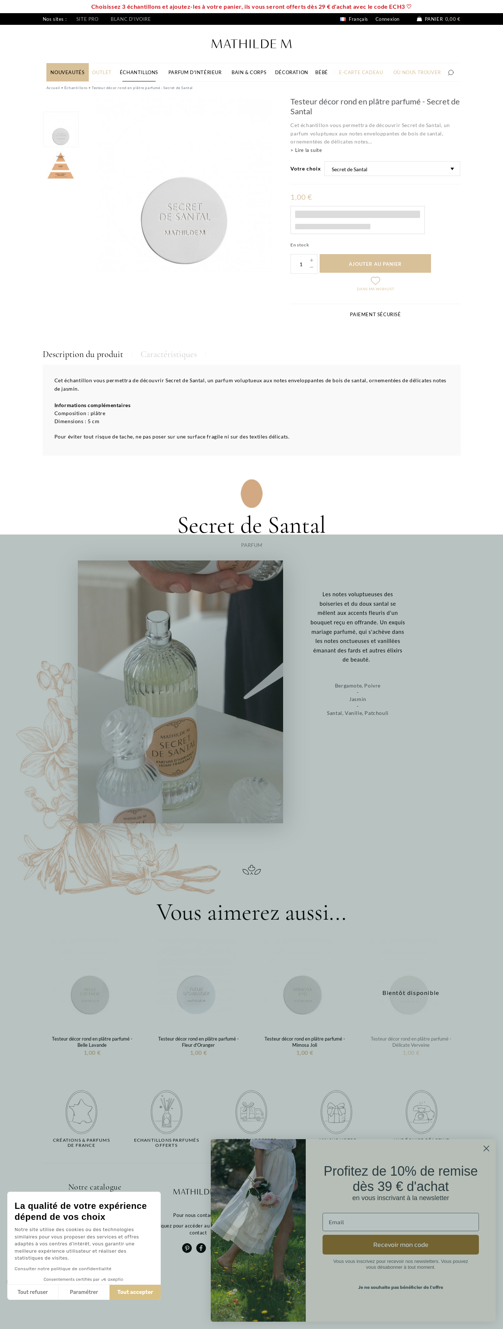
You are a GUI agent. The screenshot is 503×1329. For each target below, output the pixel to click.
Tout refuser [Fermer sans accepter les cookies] (33, 1292)
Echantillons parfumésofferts (166, 1143)
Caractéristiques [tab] (169, 354)
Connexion (388, 19)
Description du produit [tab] (83, 354)
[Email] (401, 1222)
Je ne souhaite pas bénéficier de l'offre (400, 1287)
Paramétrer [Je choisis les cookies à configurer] (84, 1292)
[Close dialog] (486, 1148)
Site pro (87, 19)
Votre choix (305, 168)
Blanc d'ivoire (131, 19)
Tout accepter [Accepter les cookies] (135, 1292)
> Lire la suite (306, 150)
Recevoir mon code (400, 1244)
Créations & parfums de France (81, 1143)
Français (354, 19)
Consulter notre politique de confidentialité (63, 1268)
